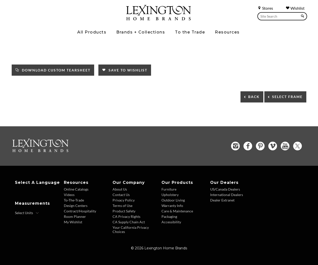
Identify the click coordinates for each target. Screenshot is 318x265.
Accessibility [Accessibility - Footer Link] (171, 222)
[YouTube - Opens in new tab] (285, 146)
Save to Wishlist (124, 70)
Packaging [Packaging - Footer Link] (169, 216)
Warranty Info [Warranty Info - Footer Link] (172, 205)
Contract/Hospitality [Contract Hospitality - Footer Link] (80, 211)
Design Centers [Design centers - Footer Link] (75, 205)
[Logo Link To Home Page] (158, 18)
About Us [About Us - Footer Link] (120, 189)
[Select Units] (27, 213)
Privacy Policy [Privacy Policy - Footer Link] (124, 200)
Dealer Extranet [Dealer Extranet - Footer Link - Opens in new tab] (222, 200)
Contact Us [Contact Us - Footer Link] (121, 195)
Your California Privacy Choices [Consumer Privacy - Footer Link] (131, 229)
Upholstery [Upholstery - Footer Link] (170, 195)
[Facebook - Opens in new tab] (247, 146)
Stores (265, 8)
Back (254, 97)
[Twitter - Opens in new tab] (297, 146)
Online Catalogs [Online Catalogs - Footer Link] (76, 189)
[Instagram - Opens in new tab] (235, 146)
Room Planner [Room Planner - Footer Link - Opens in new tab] (75, 216)
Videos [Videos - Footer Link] (69, 195)
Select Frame (287, 97)
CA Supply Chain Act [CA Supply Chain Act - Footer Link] (129, 222)
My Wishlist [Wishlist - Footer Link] (73, 222)
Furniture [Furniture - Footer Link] (168, 189)
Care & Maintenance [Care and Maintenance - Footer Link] (177, 211)
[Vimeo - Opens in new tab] (272, 146)
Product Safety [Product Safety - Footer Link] (124, 211)
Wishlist (295, 8)
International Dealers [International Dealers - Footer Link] (226, 195)
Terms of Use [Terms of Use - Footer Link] (122, 205)
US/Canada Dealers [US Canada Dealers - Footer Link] (225, 189)
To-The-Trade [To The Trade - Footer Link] (74, 200)
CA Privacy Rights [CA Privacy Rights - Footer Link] (126, 216)
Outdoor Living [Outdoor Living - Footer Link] (173, 200)
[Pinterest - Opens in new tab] (260, 146)
